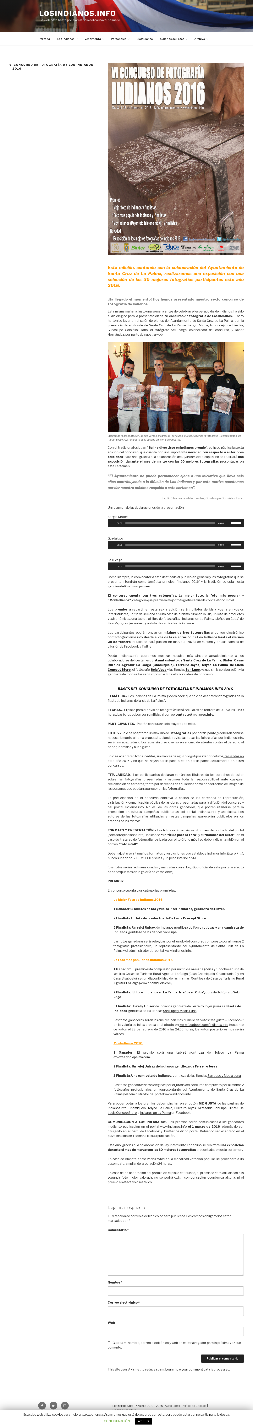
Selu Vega (159, 669)
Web (111, 1323)
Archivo (201, 39)
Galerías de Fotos (174, 39)
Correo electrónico (124, 1302)
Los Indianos (67, 39)
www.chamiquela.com (156, 983)
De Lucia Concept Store (187, 918)
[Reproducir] (113, 523)
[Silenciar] (228, 523)
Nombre (115, 1282)
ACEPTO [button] (143, 1421)
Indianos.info (117, 1108)
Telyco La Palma (214, 665)
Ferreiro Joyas (187, 665)
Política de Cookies (194, 1405)
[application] (176, 523)
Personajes (120, 39)
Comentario (118, 1230)
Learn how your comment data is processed (197, 1369)
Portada (44, 39)
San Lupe (192, 669)
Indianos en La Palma (155, 1113)
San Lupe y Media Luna (179, 1011)
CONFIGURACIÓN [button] (117, 1421)
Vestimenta (95, 39)
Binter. (219, 909)
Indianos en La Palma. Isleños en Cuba (174, 992)
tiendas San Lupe (164, 932)
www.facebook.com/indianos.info (203, 1025)
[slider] (170, 523)
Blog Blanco (144, 39)
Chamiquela (163, 665)
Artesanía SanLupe (212, 1108)
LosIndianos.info (77, 13)
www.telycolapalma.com (132, 1057)
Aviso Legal (172, 1405)
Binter (233, 1108)
